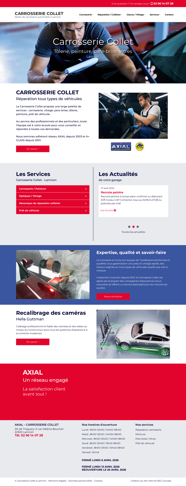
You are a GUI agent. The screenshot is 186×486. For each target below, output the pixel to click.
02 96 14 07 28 (162, 3)
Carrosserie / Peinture (52, 188)
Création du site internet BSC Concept (151, 480)
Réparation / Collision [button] (109, 14)
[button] (129, 227)
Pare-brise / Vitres (145, 438)
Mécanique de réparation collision (52, 203)
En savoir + (33, 148)
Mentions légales (57, 480)
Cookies (98, 480)
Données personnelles (80, 480)
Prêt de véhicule (52, 210)
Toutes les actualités (133, 232)
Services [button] (154, 14)
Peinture (140, 434)
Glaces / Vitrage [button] (135, 14)
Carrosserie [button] (85, 14)
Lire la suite (108, 210)
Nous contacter (113, 296)
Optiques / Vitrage (52, 195)
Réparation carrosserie (148, 429)
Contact (169, 14)
